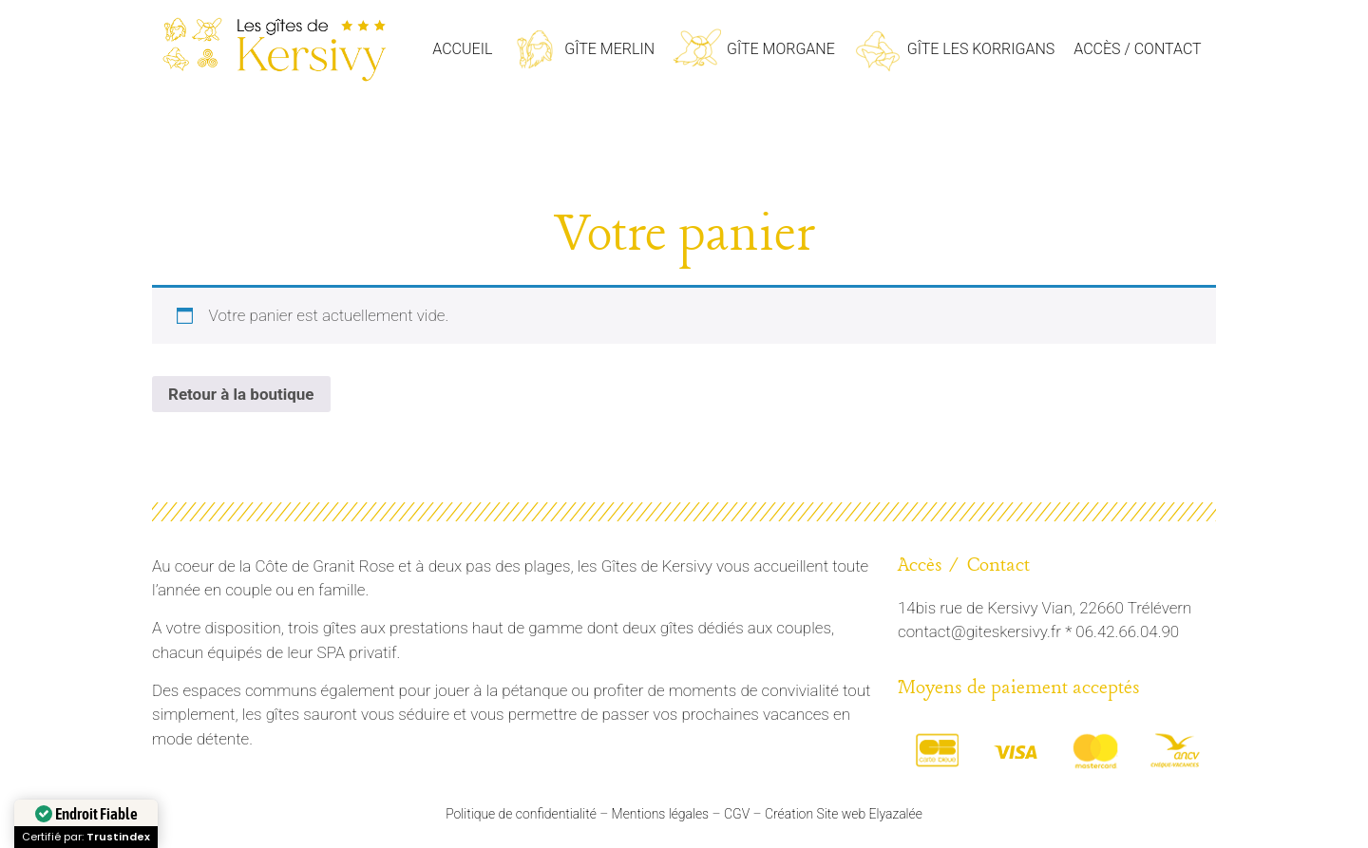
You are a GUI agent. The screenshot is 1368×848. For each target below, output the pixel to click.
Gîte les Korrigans (981, 49)
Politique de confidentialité (521, 813)
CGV (737, 813)
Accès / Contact (1137, 49)
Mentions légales (661, 813)
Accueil (462, 49)
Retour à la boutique (241, 394)
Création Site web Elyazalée (843, 813)
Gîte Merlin (609, 49)
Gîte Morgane (781, 49)
